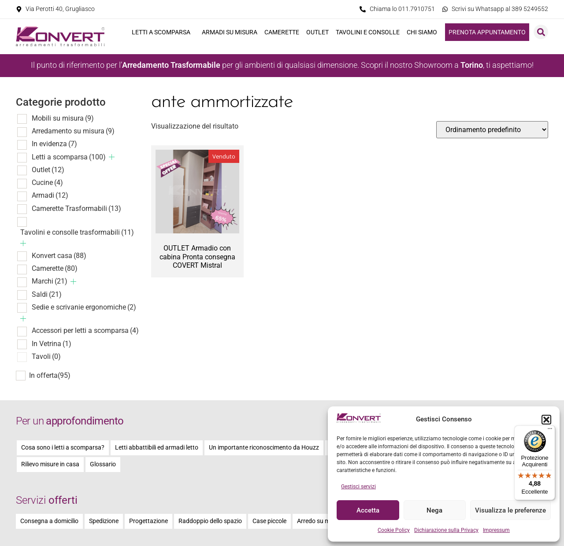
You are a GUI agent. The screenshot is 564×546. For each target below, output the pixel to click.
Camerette (281, 32)
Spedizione (104, 521)
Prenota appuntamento (487, 32)
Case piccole (269, 521)
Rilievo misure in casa (50, 464)
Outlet (317, 32)
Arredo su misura (320, 521)
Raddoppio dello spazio (210, 521)
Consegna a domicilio (49, 521)
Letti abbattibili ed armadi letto (156, 447)
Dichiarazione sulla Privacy (446, 530)
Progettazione (148, 521)
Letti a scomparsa (163, 32)
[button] (546, 419)
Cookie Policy (394, 530)
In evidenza (54, 144)
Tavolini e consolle (368, 32)
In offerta (49, 375)
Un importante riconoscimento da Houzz (264, 447)
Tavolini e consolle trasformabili (77, 232)
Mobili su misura (63, 118)
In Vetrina (51, 343)
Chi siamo (424, 32)
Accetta (367, 510)
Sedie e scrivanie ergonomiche (84, 307)
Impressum (496, 530)
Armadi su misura (229, 32)
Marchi (49, 281)
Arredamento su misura (73, 131)
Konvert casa (59, 255)
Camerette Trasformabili (76, 208)
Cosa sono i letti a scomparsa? (62, 447)
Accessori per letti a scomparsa (85, 330)
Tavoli (46, 356)
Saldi (47, 294)
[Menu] (550, 430)
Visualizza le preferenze (510, 510)
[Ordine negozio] (492, 129)
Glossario (103, 464)
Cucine (47, 182)
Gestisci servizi (358, 486)
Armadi (50, 195)
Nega (434, 510)
